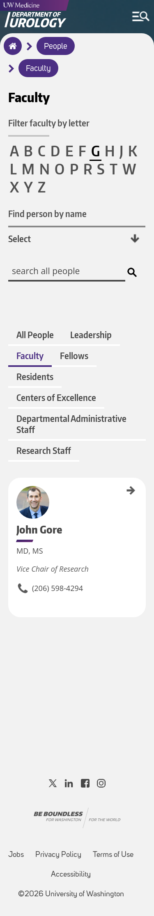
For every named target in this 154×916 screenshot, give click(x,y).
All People (35, 334)
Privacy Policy (58, 855)
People (55, 47)
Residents (34, 376)
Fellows (74, 355)
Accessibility (71, 875)
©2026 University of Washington (71, 894)
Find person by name (47, 213)
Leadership (91, 334)
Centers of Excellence (56, 397)
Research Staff (43, 450)
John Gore (11, 487)
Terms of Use (113, 855)
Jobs (16, 855)
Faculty (38, 69)
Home (11, 51)
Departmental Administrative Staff (71, 424)
